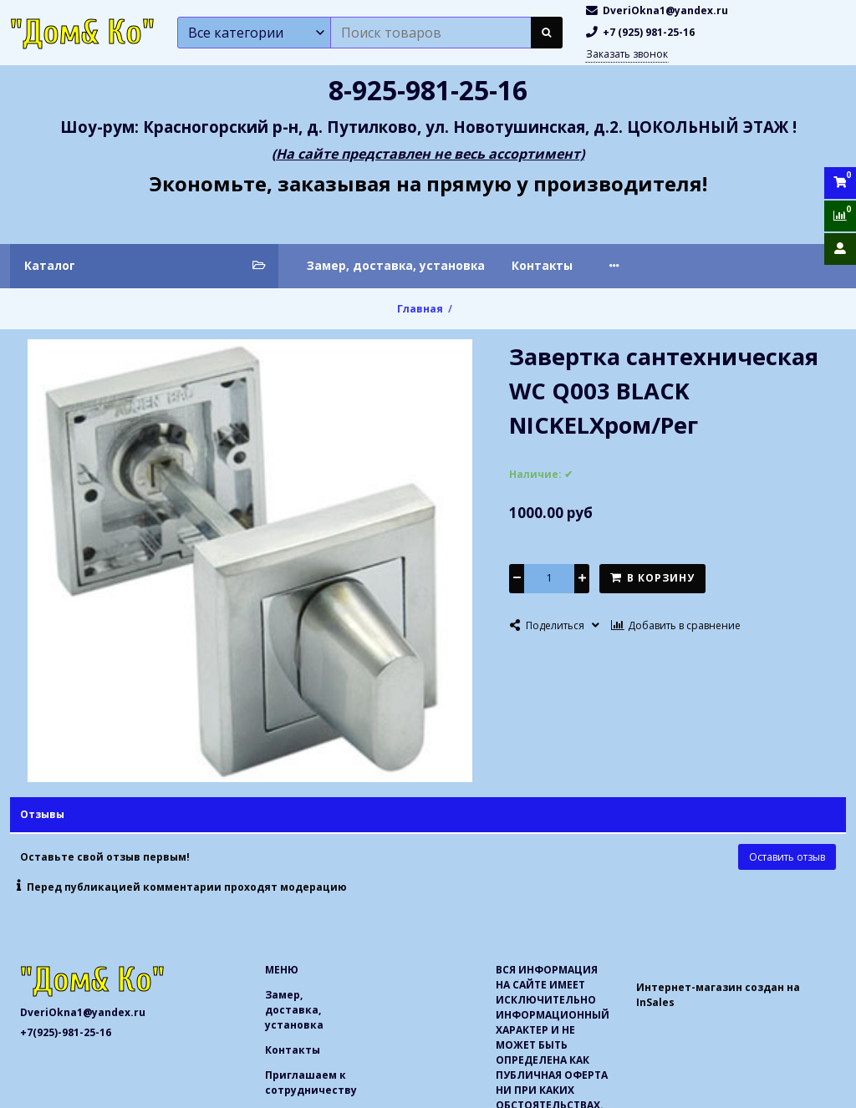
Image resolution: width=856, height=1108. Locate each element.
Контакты (542, 265)
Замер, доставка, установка (396, 265)
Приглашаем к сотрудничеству (698, 265)
